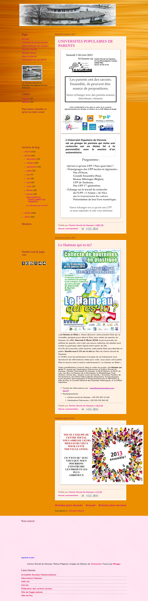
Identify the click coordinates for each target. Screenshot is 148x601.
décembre (32, 159)
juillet (29, 171)
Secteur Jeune (29, 53)
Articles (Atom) (76, 511)
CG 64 (25, 585)
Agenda (25, 98)
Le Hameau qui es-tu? (75, 245)
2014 (28, 152)
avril (29, 182)
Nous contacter (29, 56)
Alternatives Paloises (31, 578)
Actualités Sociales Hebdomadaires (38, 575)
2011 (27, 217)
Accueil (90, 505)
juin (29, 174)
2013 (28, 156)
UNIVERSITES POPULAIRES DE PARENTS (35, 199)
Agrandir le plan (27, 558)
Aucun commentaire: (68, 228)
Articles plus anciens (112, 505)
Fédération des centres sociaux (36, 588)
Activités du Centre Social (35, 42)
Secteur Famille (29, 49)
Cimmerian (96, 564)
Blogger (117, 564)
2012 (28, 213)
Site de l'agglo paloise (32, 592)
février (30, 190)
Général (26, 102)
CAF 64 (25, 581)
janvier (30, 194)
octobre (31, 163)
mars (29, 186)
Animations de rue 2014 (34, 60)
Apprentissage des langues (35, 46)
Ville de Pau (27, 595)
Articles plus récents (69, 505)
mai (29, 178)
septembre (32, 167)
